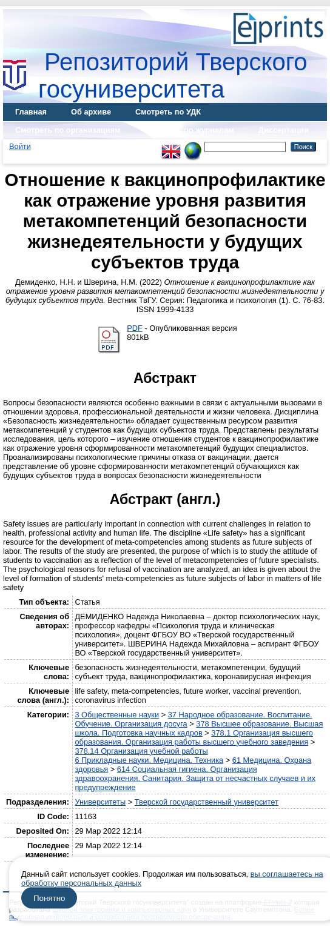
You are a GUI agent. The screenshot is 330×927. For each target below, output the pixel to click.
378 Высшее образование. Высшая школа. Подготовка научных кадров (199, 728)
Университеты (100, 801)
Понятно (49, 898)
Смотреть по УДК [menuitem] (168, 111)
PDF (135, 328)
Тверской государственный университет (206, 801)
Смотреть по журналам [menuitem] (189, 130)
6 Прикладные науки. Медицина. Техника (149, 760)
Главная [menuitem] (31, 111)
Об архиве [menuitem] (91, 111)
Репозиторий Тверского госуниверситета (173, 75)
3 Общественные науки (117, 714)
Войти (20, 146)
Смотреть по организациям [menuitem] (68, 130)
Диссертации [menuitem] (283, 130)
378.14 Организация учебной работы (141, 751)
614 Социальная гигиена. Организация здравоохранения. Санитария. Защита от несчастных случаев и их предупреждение (195, 778)
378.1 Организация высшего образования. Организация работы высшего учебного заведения (193, 737)
